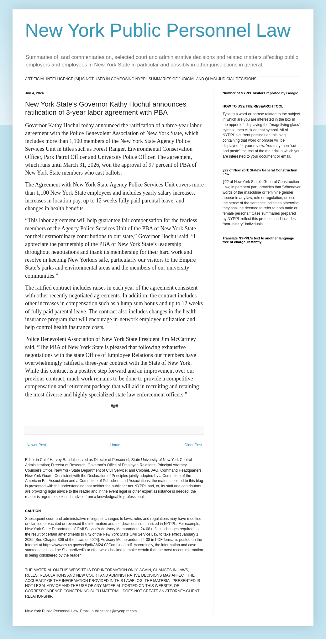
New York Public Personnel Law (158, 30)
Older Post (193, 445)
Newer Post (36, 445)
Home (115, 445)
